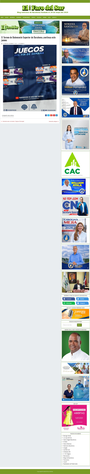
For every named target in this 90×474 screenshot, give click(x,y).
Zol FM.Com (66, 450)
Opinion (44, 17)
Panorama (66, 460)
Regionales (18, 17)
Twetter (80, 299)
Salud (49, 17)
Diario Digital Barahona (69, 440)
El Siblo (65, 442)
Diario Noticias (67, 444)
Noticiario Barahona (68, 446)
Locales (6, 17)
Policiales (39, 17)
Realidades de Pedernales (70, 464)
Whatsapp (67, 303)
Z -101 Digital (67, 454)
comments (21, 43)
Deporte (33, 17)
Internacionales (26, 17)
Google (65, 448)
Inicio (2, 17)
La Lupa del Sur (67, 438)
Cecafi (65, 462)
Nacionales (12, 17)
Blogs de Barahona (68, 458)
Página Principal (19, 121)
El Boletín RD (66, 452)
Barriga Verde (67, 436)
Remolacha (66, 456)
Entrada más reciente (8, 121)
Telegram (81, 303)
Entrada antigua (53, 121)
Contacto (54, 17)
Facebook (67, 299)
